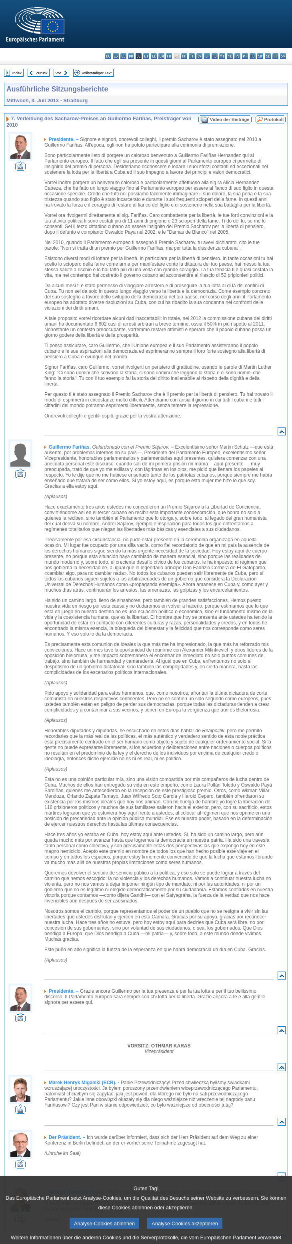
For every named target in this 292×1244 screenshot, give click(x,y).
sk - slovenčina (260, 56)
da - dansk (131, 56)
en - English (161, 56)
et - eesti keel (146, 56)
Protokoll (274, 119)
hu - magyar (215, 56)
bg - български (108, 56)
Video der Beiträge (230, 119)
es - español (116, 56)
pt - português (245, 56)
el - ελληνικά (154, 56)
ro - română (253, 56)
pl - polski (237, 56)
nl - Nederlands (230, 56)
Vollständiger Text (97, 73)
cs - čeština (123, 56)
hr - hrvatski (184, 56)
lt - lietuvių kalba (207, 56)
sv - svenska (283, 56)
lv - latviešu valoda (199, 56)
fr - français (169, 56)
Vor (58, 73)
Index (17, 73)
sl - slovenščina (268, 56)
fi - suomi (275, 56)
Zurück (42, 73)
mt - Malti (222, 56)
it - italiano (192, 56)
